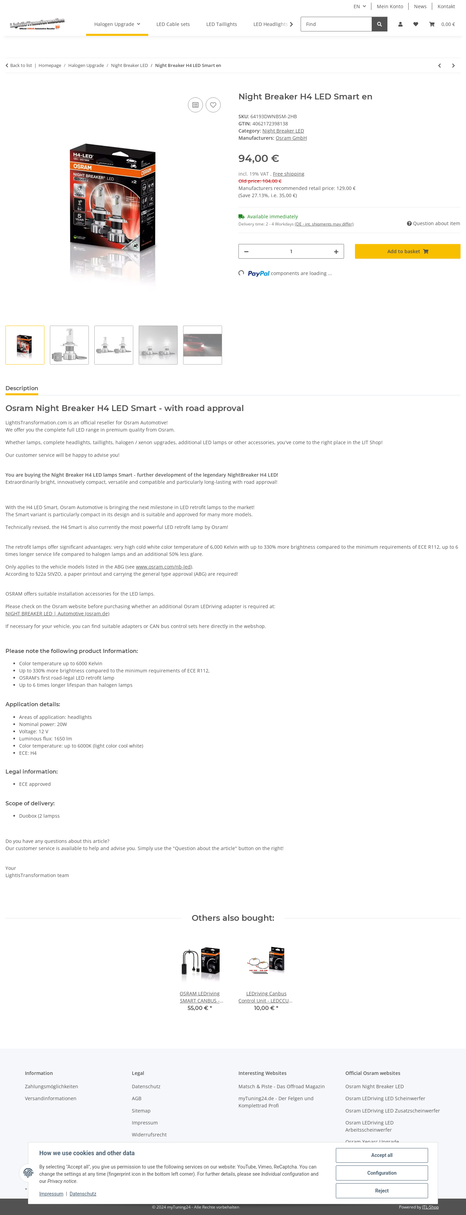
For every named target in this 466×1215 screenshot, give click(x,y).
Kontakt (446, 6)
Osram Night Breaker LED (374, 1086)
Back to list (21, 65)
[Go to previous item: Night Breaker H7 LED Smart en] (440, 65)
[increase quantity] (336, 251)
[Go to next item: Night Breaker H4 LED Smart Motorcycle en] (454, 65)
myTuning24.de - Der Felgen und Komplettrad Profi (276, 1102)
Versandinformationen (51, 1098)
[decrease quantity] (246, 251)
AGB (136, 1098)
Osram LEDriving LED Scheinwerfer (385, 1098)
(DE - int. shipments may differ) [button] (324, 224)
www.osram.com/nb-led (163, 566)
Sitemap (141, 1110)
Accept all (382, 1155)
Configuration (381, 1173)
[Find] (336, 24)
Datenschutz (83, 1194)
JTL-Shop (430, 1207)
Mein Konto (390, 6)
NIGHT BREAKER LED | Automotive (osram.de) (57, 613)
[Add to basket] (10, 88)
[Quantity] (291, 251)
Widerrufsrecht (149, 1134)
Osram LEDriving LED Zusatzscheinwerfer (392, 1110)
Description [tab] (21, 388)
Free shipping (288, 173)
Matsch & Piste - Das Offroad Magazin (281, 1086)
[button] (400, 24)
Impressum (51, 1194)
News (420, 6)
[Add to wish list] (213, 104)
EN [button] (357, 6)
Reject (382, 1190)
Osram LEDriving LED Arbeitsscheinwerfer (369, 1126)
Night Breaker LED (283, 130)
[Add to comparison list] (195, 104)
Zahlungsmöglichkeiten (51, 1086)
